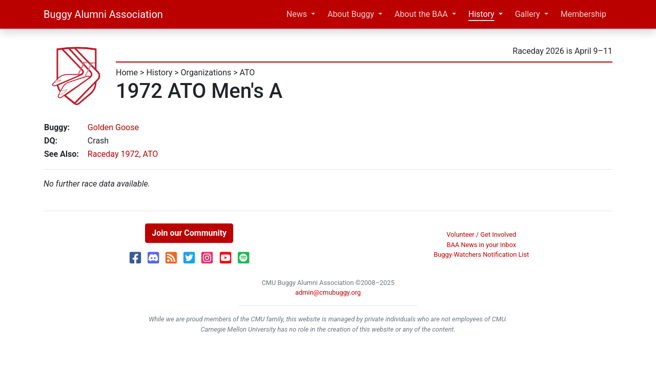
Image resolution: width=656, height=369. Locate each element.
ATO (247, 72)
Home (127, 72)
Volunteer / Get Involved (481, 234)
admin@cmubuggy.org (328, 292)
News (296, 14)
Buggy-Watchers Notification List (481, 254)
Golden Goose (113, 127)
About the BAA (421, 14)
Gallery (527, 14)
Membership (583, 14)
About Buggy (350, 14)
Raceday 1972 (113, 154)
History (481, 14)
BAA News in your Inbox (481, 245)
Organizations (206, 72)
